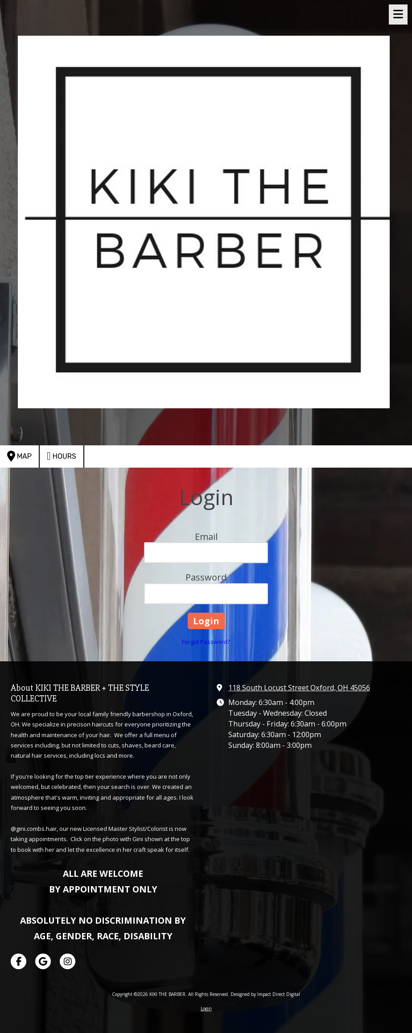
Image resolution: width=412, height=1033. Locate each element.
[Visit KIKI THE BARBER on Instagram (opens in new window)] (67, 961)
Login (206, 1008)
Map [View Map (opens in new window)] (19, 456)
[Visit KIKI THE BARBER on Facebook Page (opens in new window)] (18, 961)
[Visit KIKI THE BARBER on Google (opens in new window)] (43, 961)
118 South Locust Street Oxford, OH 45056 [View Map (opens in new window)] (299, 688)
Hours (61, 456)
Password (206, 577)
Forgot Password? (206, 642)
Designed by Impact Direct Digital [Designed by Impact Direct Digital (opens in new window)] (265, 994)
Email (206, 537)
